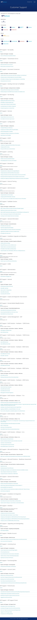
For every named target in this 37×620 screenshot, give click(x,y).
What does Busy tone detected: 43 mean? (7, 66)
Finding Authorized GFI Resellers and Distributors (8, 566)
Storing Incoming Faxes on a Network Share (7, 108)
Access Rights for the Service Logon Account (7, 118)
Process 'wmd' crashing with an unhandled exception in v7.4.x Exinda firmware (13, 410)
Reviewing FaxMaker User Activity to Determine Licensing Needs (11, 229)
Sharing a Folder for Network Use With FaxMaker (8, 104)
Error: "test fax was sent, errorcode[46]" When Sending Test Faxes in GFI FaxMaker (13, 198)
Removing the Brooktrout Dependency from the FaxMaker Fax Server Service (12, 176)
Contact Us (15, 618)
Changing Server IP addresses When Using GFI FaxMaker (9, 129)
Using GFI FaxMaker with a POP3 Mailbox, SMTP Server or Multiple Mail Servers (13, 250)
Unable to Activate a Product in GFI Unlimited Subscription (10, 555)
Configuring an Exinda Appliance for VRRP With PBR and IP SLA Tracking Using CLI (13, 516)
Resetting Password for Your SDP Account (7, 468)
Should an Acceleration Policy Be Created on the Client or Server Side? (11, 440)
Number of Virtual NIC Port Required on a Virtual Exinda (9, 483)
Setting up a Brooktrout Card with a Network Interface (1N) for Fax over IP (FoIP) (13, 174)
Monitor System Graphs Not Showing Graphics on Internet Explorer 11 (11, 485)
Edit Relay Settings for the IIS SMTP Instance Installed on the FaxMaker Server (13, 91)
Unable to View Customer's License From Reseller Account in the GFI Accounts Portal (14, 539)
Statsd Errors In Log (4, 466)
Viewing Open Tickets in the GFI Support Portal (8, 606)
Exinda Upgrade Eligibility (4, 530)
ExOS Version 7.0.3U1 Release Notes (6, 427)
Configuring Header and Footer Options (7, 194)
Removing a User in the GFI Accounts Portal (7, 579)
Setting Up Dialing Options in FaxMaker (7, 131)
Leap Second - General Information (6, 442)
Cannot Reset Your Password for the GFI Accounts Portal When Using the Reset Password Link (15, 591)
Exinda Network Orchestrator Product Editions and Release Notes (11, 500)
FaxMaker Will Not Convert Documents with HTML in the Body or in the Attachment (13, 75)
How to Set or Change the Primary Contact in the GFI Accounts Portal (11, 577)
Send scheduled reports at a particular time (7, 446)
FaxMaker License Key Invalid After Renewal (7, 158)
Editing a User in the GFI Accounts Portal (7, 575)
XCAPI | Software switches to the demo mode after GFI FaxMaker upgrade (12, 208)
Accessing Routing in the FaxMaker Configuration (8, 106)
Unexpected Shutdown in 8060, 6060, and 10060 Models (9, 473)
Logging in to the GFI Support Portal (6, 611)
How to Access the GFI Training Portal (6, 541)
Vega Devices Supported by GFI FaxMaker (7, 227)
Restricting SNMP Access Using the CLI (6, 487)
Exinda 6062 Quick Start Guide (5, 365)
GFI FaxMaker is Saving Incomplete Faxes (7, 102)
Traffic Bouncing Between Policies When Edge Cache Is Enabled (10, 423)
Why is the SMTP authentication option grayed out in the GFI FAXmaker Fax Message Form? (15, 212)
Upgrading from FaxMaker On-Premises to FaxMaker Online (10, 231)
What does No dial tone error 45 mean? (7, 64)
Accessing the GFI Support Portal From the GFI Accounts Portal (10, 608)
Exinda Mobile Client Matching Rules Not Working (8, 310)
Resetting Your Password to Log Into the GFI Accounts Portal (10, 595)
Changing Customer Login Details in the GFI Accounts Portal (10, 593)
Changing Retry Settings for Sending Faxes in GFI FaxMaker (10, 133)
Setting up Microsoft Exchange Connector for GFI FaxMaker (10, 89)
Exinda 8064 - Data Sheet (4, 288)
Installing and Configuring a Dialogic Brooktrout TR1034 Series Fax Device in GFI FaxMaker (15, 178)
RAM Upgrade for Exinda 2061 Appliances (7, 392)
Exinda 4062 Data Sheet (4, 375)
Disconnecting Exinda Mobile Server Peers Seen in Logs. (9, 312)
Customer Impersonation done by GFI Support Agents (9, 550)
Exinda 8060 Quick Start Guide (5, 353)
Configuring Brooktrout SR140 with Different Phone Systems (10, 172)
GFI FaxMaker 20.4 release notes (6, 225)
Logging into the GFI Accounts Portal (6, 597)
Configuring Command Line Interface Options (8, 513)
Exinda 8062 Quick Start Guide (5, 390)
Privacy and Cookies (25, 618)
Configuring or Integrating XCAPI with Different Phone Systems (10, 145)
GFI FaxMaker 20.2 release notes (6, 233)
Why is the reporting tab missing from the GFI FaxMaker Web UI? (11, 214)
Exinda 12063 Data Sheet (4, 332)
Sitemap (17, 618)
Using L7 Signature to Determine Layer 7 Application (9, 471)
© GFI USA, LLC (11, 618)
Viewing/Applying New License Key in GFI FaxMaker (9, 160)
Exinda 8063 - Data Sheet (4, 355)
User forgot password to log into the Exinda (7, 444)
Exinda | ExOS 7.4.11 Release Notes (6, 290)
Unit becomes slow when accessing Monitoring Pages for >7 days (11, 402)
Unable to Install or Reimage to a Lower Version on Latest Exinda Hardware (12, 502)
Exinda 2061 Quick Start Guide (5, 388)
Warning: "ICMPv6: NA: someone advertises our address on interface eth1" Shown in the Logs (15, 489)
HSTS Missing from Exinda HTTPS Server (7, 286)
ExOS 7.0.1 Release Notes (4, 425)
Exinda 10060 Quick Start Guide (5, 343)
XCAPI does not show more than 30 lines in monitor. (9, 210)
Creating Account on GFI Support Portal (7, 613)
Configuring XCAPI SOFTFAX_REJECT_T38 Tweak (8, 196)
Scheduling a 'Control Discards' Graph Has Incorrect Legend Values (11, 407)
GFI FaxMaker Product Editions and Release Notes (8, 248)
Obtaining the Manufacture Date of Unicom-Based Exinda (9, 377)
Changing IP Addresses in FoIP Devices (6, 127)
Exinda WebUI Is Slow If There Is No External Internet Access (10, 429)
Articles (1, 51)
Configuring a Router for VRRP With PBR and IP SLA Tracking (10, 520)
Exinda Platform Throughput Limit (6, 276)
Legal (19, 618)
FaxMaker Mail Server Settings (5, 243)
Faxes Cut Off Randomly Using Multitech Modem (8, 55)
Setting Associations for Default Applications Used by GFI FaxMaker (11, 77)
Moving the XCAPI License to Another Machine (8, 148)
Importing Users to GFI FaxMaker (6, 135)
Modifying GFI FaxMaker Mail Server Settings (7, 100)
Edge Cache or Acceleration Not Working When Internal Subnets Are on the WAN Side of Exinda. (15, 456)
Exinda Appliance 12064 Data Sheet (6, 330)
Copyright (22, 618)
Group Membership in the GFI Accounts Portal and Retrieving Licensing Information (14, 582)
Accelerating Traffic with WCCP (5, 293)
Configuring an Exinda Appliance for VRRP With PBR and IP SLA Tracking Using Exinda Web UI (15, 518)
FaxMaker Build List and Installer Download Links (8, 246)
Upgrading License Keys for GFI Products (7, 557)
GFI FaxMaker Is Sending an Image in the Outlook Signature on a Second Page (13, 79)
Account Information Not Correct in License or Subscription (10, 553)
